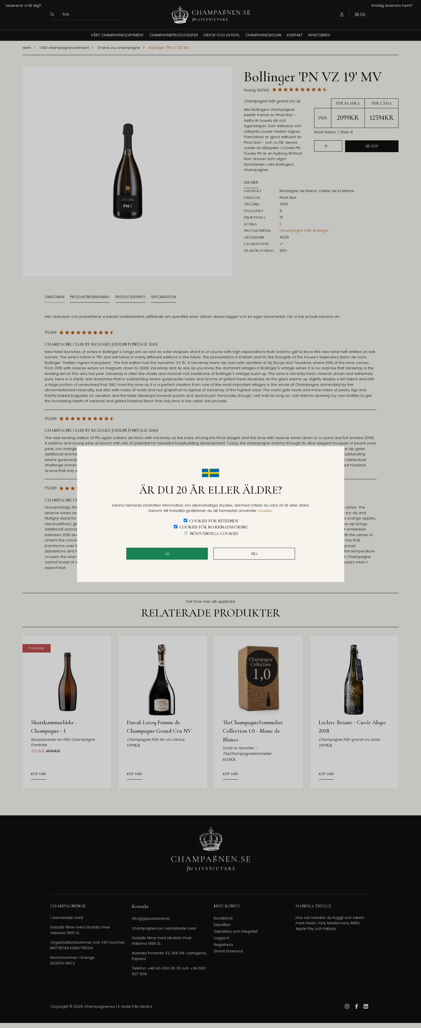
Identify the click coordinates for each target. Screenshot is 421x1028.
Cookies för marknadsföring (213, 527)
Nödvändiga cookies (214, 533)
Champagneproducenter (173, 35)
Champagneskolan (263, 35)
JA (167, 553)
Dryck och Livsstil (222, 35)
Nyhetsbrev (319, 35)
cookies (265, 510)
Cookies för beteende (213, 520)
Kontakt (295, 35)
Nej (254, 553)
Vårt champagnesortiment (117, 35)
